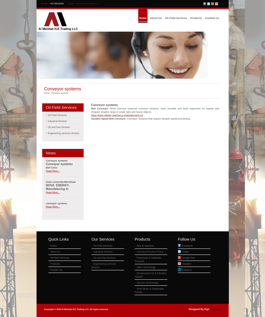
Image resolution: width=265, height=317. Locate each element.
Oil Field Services (176, 18)
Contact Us (212, 18)
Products (196, 18)
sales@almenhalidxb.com (88, 3)
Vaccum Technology (147, 282)
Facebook (185, 245)
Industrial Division (57, 121)
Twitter (183, 251)
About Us (156, 18)
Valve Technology (146, 267)
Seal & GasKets (145, 245)
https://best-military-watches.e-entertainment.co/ (117, 115)
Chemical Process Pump (150, 251)
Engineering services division (63, 133)
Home (143, 18)
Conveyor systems (59, 93)
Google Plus (186, 257)
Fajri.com (215, 309)
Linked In (185, 269)
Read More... (53, 171)
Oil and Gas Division (59, 127)
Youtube (184, 263)
